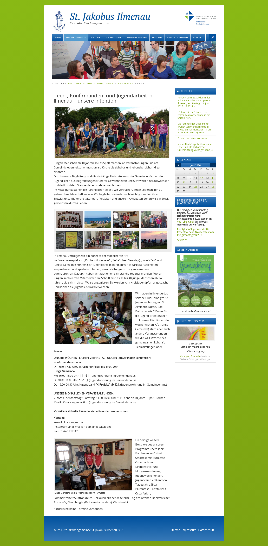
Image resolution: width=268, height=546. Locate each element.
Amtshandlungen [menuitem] (137, 37)
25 (195, 186)
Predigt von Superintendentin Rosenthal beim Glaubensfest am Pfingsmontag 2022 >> (195, 232)
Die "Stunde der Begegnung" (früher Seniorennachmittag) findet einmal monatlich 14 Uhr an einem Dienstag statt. (195, 128)
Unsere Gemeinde (125, 83)
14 (213, 177)
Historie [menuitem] (95, 37)
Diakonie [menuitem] (157, 37)
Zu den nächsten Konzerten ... (194, 138)
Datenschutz (206, 530)
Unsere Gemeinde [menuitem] (76, 37)
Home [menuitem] (58, 37)
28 (213, 186)
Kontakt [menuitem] (198, 37)
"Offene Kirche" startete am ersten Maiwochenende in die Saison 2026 (194, 115)
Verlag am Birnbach (190, 356)
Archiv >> (182, 239)
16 (184, 182)
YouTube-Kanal (185, 221)
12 (201, 177)
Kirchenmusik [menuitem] (113, 37)
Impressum (189, 530)
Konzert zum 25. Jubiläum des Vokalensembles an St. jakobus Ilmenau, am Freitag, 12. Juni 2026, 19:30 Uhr (195, 102)
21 (213, 182)
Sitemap (175, 530)
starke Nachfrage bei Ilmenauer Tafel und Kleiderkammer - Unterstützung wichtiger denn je (195, 147)
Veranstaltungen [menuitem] (177, 37)
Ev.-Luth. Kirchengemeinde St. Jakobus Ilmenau (90, 83)
